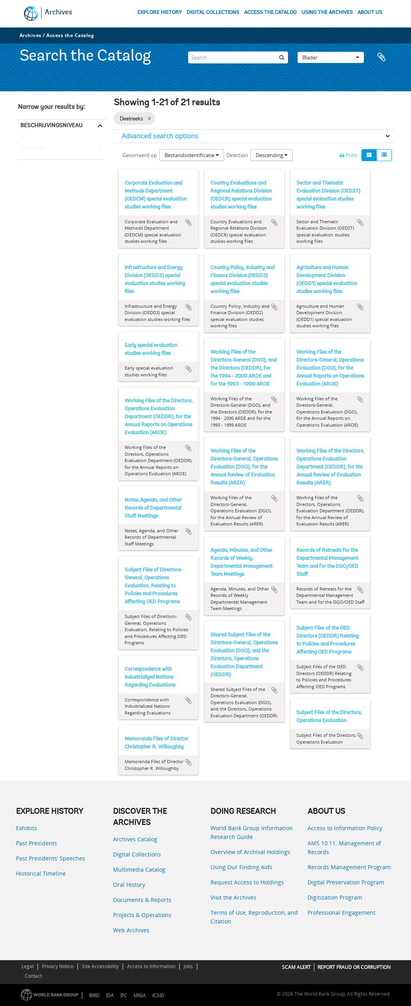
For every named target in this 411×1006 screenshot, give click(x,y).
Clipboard (383, 57)
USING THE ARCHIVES (327, 12)
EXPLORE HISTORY (159, 12)
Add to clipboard (189, 222)
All (23, 137)
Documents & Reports (142, 900)
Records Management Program (349, 867)
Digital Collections (137, 854)
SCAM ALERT (296, 967)
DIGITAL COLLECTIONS (213, 12)
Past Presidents (36, 843)
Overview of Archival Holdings (250, 852)
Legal (28, 966)
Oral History (129, 884)
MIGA (139, 995)
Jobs (188, 966)
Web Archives (131, 930)
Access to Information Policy (345, 828)
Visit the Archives (233, 897)
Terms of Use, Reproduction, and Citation (254, 917)
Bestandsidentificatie (192, 155)
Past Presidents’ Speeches (50, 858)
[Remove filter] (149, 118)
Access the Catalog (70, 35)
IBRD (94, 995)
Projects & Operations (142, 915)
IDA (110, 995)
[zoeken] (282, 57)
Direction (237, 155)
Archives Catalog (135, 839)
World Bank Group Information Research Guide (251, 832)
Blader (330, 57)
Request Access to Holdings (247, 882)
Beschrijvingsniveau (51, 125)
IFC (123, 995)
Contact (33, 976)
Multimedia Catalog (139, 869)
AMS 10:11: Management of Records (344, 847)
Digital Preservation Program (346, 882)
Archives (58, 12)
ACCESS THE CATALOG (270, 12)
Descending (272, 155)
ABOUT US (369, 12)
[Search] (238, 57)
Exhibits (26, 828)
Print (348, 155)
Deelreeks (31, 148)
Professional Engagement (341, 912)
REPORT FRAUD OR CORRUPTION (354, 967)
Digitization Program (335, 897)
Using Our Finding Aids (241, 867)
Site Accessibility (100, 966)
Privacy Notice (57, 966)
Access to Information (151, 966)
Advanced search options (160, 136)
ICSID (158, 995)
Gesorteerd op (140, 155)
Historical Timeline (41, 873)
